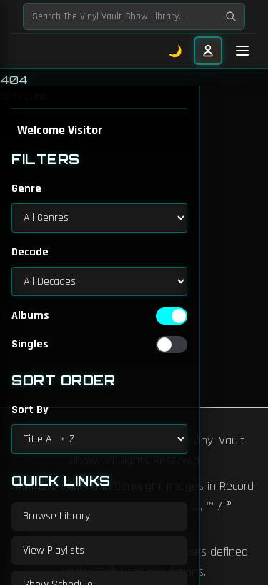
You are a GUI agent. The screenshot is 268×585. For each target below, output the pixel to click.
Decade (30, 252)
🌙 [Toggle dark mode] (175, 51)
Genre (26, 188)
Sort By (30, 409)
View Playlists (53, 550)
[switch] (171, 316)
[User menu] (208, 50)
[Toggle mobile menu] (242, 50)
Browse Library (56, 516)
